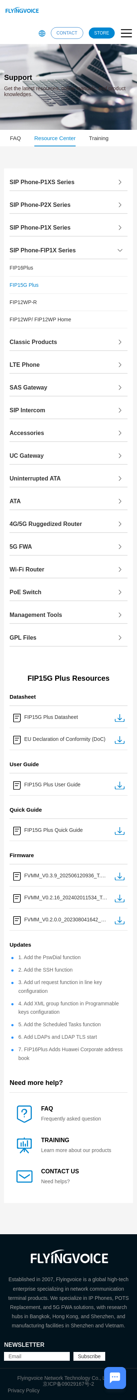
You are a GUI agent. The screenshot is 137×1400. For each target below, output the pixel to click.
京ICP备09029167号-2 (68, 1384)
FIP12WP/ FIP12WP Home (40, 319)
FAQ (15, 138)
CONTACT (67, 33)
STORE (101, 33)
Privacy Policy (23, 1390)
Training (99, 138)
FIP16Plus (21, 268)
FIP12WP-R (23, 302)
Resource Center (55, 138)
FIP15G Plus (23, 285)
